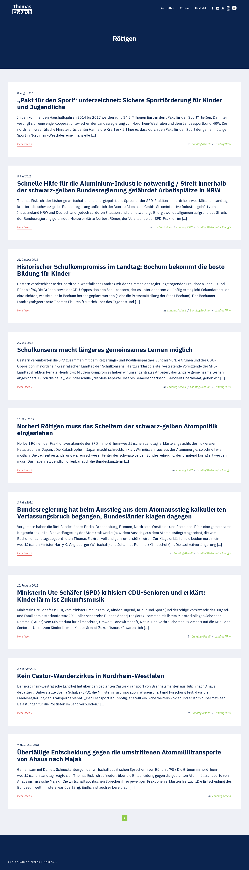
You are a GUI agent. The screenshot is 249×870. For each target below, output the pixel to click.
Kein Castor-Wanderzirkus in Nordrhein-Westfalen (90, 676)
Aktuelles (167, 8)
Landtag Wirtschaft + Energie (214, 227)
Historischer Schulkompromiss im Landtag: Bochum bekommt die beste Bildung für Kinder (121, 269)
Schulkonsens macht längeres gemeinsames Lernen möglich (105, 350)
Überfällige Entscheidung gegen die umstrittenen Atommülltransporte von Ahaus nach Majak (119, 755)
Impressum (50, 862)
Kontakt (200, 8)
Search (234, 8)
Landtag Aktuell (201, 144)
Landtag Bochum (200, 310)
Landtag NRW (223, 144)
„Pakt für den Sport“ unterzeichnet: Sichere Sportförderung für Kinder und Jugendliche (119, 103)
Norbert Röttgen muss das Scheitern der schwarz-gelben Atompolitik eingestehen (117, 429)
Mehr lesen (24, 144)
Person (185, 8)
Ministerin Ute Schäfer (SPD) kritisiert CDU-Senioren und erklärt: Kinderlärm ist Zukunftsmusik (111, 595)
